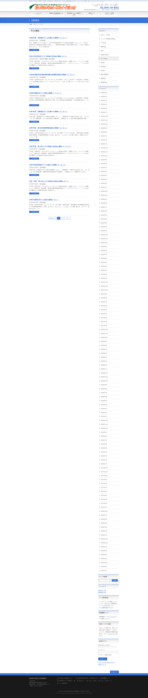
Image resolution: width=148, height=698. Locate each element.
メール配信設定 (63, 683)
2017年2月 (104, 503)
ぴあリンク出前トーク (106, 680)
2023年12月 (104, 191)
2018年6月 (104, 444)
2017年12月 (104, 468)
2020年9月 (104, 341)
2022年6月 (104, 258)
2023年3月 (104, 223)
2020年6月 (104, 353)
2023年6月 (104, 211)
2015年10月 (104, 543)
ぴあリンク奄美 (43, 59)
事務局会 (103, 46)
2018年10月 (104, 428)
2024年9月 (104, 159)
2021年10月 (104, 290)
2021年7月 (104, 302)
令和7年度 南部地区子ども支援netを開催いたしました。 (49, 111)
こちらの (112, 616)
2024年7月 (104, 167)
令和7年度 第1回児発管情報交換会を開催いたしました (48, 128)
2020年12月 (104, 329)
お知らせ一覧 (102, 590)
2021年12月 (104, 282)
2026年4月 (104, 100)
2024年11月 (104, 152)
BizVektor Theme (74, 693)
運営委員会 (104, 82)
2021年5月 (104, 310)
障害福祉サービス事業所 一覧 (67, 680)
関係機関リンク (106, 678)
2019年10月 (104, 381)
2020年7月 (104, 349)
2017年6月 (104, 491)
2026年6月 (104, 92)
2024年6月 (104, 171)
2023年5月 (104, 215)
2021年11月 (104, 286)
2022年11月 (104, 238)
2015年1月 (104, 558)
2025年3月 (104, 140)
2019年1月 (104, 416)
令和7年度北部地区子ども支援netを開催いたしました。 (48, 165)
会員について (102, 664)
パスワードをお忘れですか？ (106, 662)
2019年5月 (104, 400)
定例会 (103, 62)
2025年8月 (104, 132)
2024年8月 (104, 163)
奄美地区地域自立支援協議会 (71, 691)
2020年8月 (104, 345)
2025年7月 (104, 136)
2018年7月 (104, 440)
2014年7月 (104, 570)
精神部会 (103, 78)
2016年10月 (104, 511)
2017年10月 (104, 475)
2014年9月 (104, 566)
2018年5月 (104, 448)
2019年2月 (104, 412)
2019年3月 (104, 408)
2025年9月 (104, 128)
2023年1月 (104, 231)
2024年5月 (104, 175)
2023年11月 (104, 195)
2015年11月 (104, 539)
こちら (112, 634)
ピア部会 (103, 43)
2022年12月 (104, 234)
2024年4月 (104, 179)
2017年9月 (104, 479)
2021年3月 (104, 317)
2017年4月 (104, 499)
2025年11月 (104, 120)
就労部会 (103, 66)
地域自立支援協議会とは (66, 678)
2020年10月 (104, 337)
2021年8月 (104, 298)
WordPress (65, 693)
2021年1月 (104, 325)
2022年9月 (104, 246)
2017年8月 (104, 483)
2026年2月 (104, 108)
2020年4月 (104, 357)
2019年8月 (104, 389)
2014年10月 (104, 562)
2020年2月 (104, 365)
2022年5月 (104, 262)
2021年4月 (104, 313)
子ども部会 (42, 40)
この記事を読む (34, 49)
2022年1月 (104, 278)
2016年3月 (104, 531)
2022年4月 (104, 266)
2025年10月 (104, 124)
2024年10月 (104, 156)
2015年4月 (104, 554)
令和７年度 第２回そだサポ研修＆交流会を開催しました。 (49, 181)
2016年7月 (104, 515)
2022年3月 (104, 270)
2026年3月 (104, 104)
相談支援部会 (105, 74)
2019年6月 (104, 396)
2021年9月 (104, 294)
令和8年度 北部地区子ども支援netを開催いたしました (48, 38)
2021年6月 (104, 306)
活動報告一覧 (102, 592)
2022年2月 (104, 274)
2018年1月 (104, 464)
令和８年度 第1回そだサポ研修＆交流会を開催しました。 (48, 56)
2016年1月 (104, 535)
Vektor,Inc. (83, 693)
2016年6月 (104, 519)
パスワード (101, 650)
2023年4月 (104, 219)
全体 (102, 50)
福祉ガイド (82, 680)
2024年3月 (104, 183)
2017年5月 (104, 495)
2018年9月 (104, 432)
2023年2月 (104, 227)
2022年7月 (104, 254)
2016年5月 (104, 523)
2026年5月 (104, 96)
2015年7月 (104, 546)
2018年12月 (104, 420)
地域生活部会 (105, 54)
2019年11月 (104, 377)
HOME (30, 24)
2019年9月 (104, 385)
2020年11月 (104, 333)
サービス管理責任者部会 (108, 39)
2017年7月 (104, 487)
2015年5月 (104, 550)
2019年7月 (104, 393)
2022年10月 (104, 242)
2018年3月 (104, 456)
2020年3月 (104, 361)
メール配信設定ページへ (106, 607)
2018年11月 (104, 424)
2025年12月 (104, 116)
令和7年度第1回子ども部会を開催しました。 (44, 200)
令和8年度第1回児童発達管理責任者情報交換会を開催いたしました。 (52, 74)
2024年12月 (104, 148)
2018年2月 (104, 460)
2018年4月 (104, 452)
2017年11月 (104, 472)
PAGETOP (114, 672)
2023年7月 (104, 207)
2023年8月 (104, 203)
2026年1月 (104, 112)
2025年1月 (104, 144)
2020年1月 (104, 369)
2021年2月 (104, 321)
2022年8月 (104, 250)
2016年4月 (104, 527)
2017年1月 (104, 507)
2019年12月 (104, 373)
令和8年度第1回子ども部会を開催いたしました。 (46, 93)
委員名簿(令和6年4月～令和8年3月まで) (88, 678)
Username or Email (103, 645)
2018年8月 (104, 436)
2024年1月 (104, 187)
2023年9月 (104, 199)
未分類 (103, 70)
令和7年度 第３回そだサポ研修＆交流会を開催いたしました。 (50, 146)
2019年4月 (104, 404)
